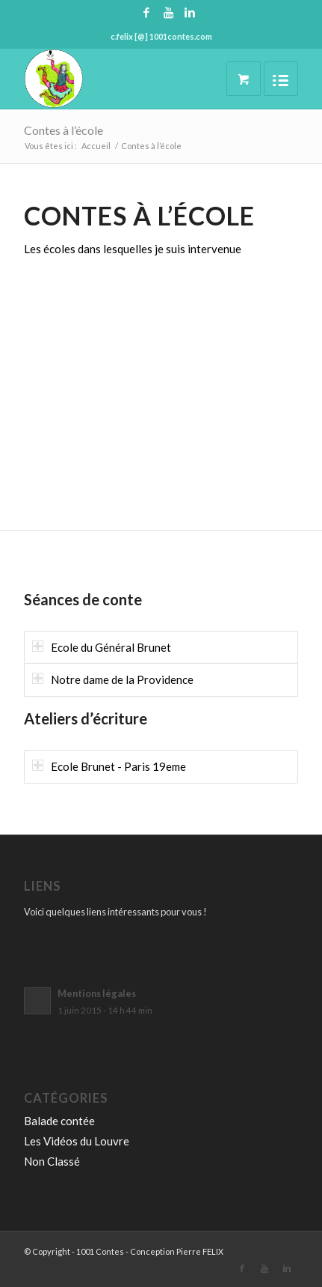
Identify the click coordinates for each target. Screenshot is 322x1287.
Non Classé (52, 1161)
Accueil (96, 146)
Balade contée (59, 1120)
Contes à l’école (63, 130)
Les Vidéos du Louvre (76, 1141)
